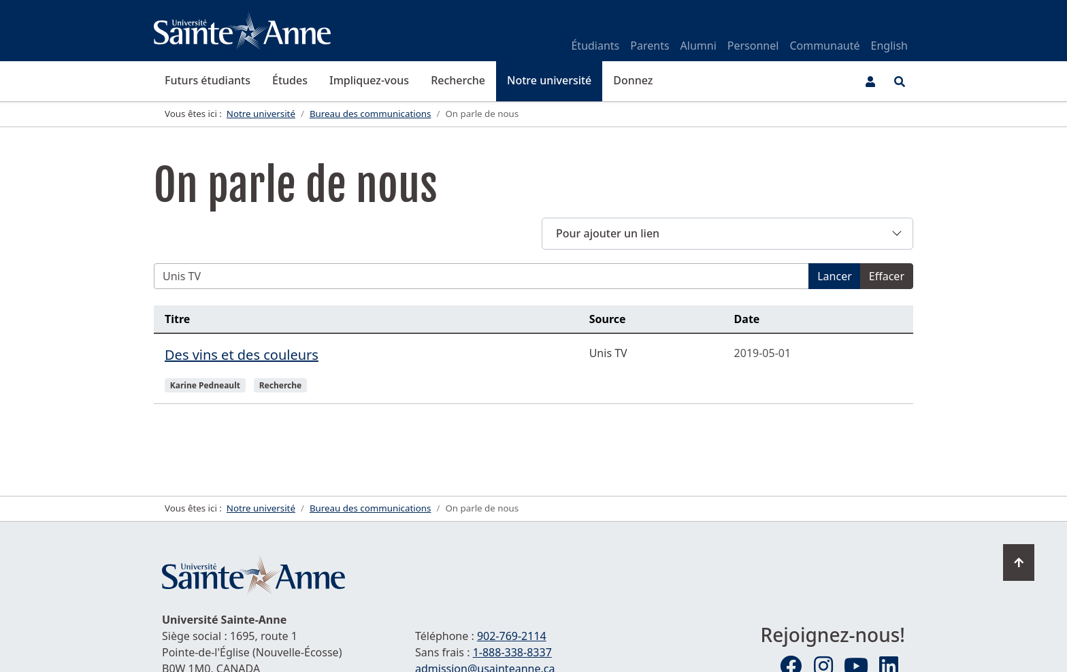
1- (512, 652)
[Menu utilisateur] (870, 81)
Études (290, 80)
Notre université (549, 80)
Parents (649, 45)
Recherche (458, 80)
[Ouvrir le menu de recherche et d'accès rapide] (899, 81)
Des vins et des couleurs (241, 355)
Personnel (753, 45)
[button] (727, 234)
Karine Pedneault (205, 385)
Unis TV (608, 353)
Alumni (698, 45)
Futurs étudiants (207, 80)
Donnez (633, 80)
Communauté (824, 45)
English (889, 45)
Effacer (886, 276)
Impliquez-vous (369, 80)
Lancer (834, 276)
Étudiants (595, 45)
